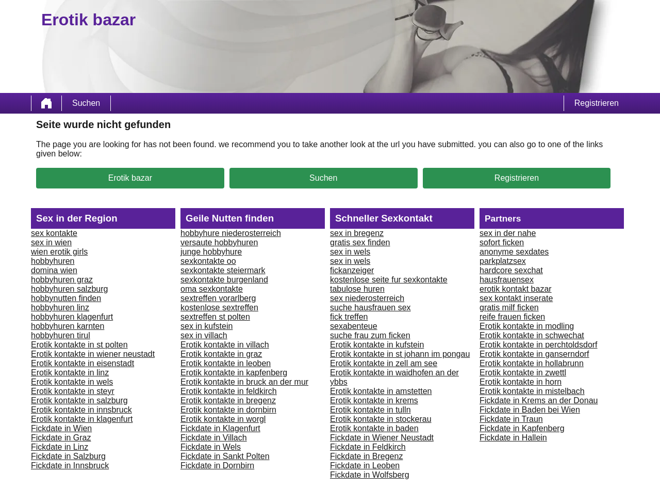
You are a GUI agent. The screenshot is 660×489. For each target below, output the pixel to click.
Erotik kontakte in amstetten (381, 391)
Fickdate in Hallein (513, 437)
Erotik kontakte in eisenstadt (82, 363)
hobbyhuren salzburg (69, 289)
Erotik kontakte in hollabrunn (532, 363)
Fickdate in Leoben (365, 465)
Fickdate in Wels (210, 447)
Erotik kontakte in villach (224, 344)
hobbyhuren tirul (60, 335)
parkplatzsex (503, 261)
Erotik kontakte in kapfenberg (233, 372)
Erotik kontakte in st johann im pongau (400, 354)
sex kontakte (54, 233)
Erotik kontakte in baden (374, 428)
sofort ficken (502, 242)
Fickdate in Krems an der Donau (539, 400)
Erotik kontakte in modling (527, 326)
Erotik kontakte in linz (70, 372)
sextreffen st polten (215, 316)
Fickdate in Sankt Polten (225, 456)
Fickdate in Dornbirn (217, 465)
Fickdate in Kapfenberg (522, 428)
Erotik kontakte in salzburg (79, 400)
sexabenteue (353, 326)
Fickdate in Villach (213, 437)
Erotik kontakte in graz (221, 354)
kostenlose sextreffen (219, 307)
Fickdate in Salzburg (68, 456)
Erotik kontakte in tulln (370, 409)
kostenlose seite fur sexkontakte (389, 279)
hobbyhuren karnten (67, 326)
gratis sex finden (360, 242)
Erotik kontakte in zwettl (523, 372)
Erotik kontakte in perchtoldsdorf (539, 344)
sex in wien (51, 242)
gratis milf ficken (509, 307)
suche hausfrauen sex (370, 307)
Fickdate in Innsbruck (70, 465)
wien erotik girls (59, 251)
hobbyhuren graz (62, 279)
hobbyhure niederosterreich (230, 233)
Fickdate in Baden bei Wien (530, 409)
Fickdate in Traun (511, 419)
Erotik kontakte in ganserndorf (534, 354)
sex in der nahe (508, 233)
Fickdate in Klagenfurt (220, 428)
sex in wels (350, 251)
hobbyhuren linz (60, 307)
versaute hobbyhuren (219, 242)
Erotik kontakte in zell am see (383, 363)
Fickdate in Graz (61, 437)
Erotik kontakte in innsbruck (81, 409)
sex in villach (203, 335)
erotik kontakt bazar (516, 289)
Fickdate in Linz (59, 447)
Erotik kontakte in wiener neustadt (93, 354)
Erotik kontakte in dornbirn (228, 409)
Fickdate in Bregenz (366, 456)
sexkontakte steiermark (223, 270)
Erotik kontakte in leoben (225, 363)
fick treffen (349, 316)
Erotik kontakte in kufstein (377, 344)
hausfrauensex (507, 279)
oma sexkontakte (211, 289)
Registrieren (596, 103)
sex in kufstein (206, 326)
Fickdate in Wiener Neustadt (382, 437)
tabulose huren (357, 289)
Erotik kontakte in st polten (79, 344)
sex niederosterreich (367, 298)
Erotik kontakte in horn (521, 381)
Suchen (86, 103)
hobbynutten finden (66, 298)
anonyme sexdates (514, 251)
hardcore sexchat (511, 270)
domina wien (54, 270)
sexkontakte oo (208, 261)
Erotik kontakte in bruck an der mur (244, 381)
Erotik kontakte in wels (72, 381)
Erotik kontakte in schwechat (532, 335)
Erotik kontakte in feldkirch (228, 391)
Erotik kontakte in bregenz (228, 400)
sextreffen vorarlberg (218, 298)
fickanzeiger (352, 270)
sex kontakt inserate (516, 298)
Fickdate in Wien (61, 428)
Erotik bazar (130, 177)
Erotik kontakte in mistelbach (532, 391)
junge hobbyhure (211, 251)
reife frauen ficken (512, 316)
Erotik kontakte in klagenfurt (82, 419)
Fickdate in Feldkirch (368, 447)
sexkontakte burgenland (224, 279)
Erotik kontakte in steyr (72, 391)
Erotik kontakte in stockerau (381, 419)
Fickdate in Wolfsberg (369, 474)
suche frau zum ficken (370, 335)
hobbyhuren (53, 261)
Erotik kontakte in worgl (223, 419)
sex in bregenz (357, 233)
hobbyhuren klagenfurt (72, 316)
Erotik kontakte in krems (374, 400)
